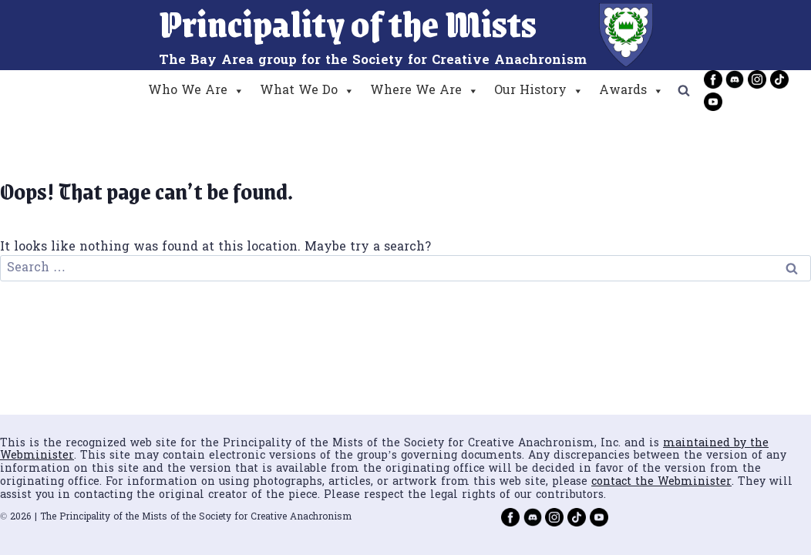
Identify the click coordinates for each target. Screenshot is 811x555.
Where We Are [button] (424, 91)
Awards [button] (631, 91)
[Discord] (734, 79)
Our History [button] (539, 91)
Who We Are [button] (196, 91)
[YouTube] (713, 101)
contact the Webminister (661, 482)
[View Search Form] (683, 91)
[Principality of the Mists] (406, 35)
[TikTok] (779, 79)
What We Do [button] (307, 91)
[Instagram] (757, 79)
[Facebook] (713, 79)
